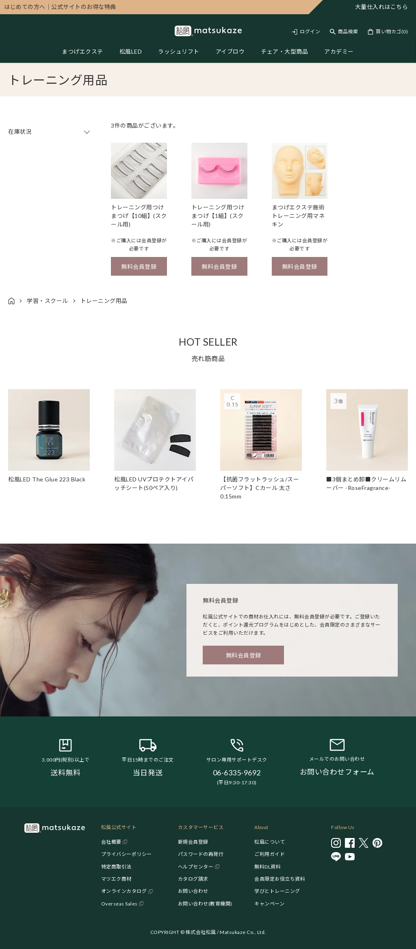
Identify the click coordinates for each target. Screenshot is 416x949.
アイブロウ (230, 51)
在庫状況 (49, 132)
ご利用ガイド (269, 854)
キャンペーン (269, 904)
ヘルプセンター (196, 867)
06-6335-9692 (237, 772)
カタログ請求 (193, 879)
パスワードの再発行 (201, 854)
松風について (269, 842)
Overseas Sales (119, 904)
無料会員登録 (138, 266)
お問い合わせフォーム (337, 771)
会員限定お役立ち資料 (279, 879)
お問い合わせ (193, 891)
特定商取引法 (116, 867)
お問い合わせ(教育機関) (205, 904)
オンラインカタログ (124, 891)
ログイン (310, 31)
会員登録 (151, 240)
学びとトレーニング (277, 891)
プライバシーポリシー (126, 854)
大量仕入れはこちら (381, 6)
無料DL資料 (267, 867)
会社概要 (111, 842)
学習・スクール (47, 300)
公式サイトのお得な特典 (60, 6)
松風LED (130, 51)
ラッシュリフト (178, 51)
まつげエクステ (82, 51)
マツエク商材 (116, 879)
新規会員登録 (193, 842)
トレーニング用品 (104, 300)
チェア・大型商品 (284, 51)
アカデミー (339, 51)
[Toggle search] (344, 31)
